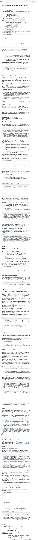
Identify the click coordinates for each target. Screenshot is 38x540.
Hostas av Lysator (30, 539)
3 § (3, 90)
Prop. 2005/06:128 (6, 39)
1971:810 (4, 115)
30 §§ (20, 443)
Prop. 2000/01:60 (21, 516)
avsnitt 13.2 (21, 350)
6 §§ (28, 258)
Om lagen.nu (6, 539)
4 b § (3, 174)
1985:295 (21, 44)
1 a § (3, 43)
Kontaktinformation (22, 539)
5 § (3, 219)
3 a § (3, 106)
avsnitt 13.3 (24, 405)
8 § (3, 306)
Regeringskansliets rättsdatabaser (17, 14)
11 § (3, 412)
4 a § (3, 149)
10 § (3, 384)
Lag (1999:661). (9, 28)
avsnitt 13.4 (24, 448)
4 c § (3, 198)
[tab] (19, 30)
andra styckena (16, 271)
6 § (3, 243)
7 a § (3, 293)
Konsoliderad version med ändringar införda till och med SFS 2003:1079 (19, 525)
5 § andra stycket (16, 419)
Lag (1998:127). (10, 77)
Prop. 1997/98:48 (23, 496)
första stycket (11, 202)
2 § (3, 67)
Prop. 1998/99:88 (6, 31)
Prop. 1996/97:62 (6, 189)
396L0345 (14, 490)
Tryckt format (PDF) (9, 505)
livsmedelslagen (20, 407)
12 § (3, 443)
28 (16, 443)
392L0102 (14, 473)
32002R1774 (12, 530)
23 (14, 443)
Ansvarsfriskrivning (14, 539)
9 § (3, 358)
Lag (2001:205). (27, 428)
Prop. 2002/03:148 (6, 59)
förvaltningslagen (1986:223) (26, 443)
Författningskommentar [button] (7, 30)
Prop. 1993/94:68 (23, 468)
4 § (3, 123)
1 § (3, 19)
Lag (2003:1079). (5, 56)
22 (12, 443)
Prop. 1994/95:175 (24, 479)
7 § (3, 257)
